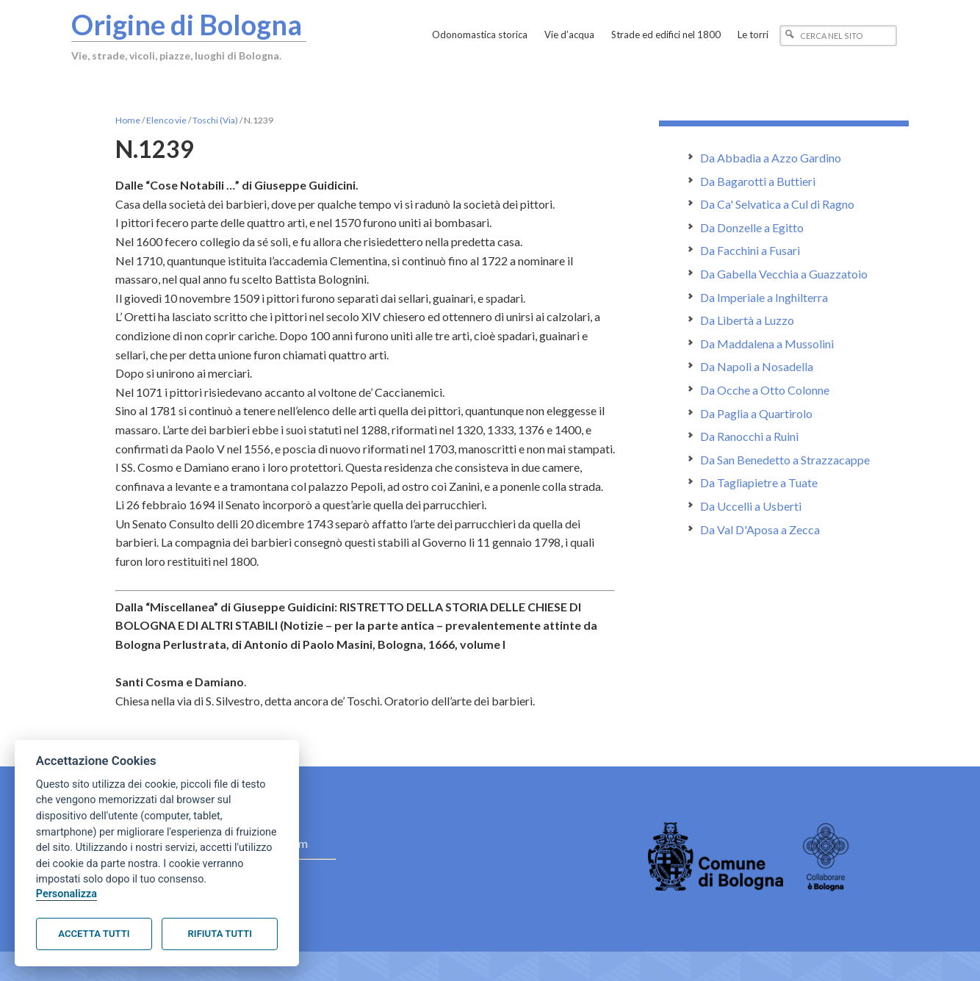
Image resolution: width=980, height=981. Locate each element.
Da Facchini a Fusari (750, 250)
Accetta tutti (93, 933)
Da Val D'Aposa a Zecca (760, 529)
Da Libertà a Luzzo (747, 320)
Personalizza (66, 894)
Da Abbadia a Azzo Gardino (770, 158)
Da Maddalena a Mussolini (767, 344)
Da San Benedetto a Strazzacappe (785, 460)
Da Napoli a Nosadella (756, 366)
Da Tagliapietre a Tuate (759, 482)
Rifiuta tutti (220, 933)
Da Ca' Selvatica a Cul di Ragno (777, 204)
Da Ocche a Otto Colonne (764, 390)
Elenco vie (166, 120)
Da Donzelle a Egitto (752, 227)
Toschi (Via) (215, 120)
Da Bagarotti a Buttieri (757, 181)
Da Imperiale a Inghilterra (764, 297)
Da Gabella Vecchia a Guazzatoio (784, 274)
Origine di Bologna (186, 24)
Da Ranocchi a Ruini (749, 436)
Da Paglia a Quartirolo (756, 413)
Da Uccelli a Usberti (750, 506)
